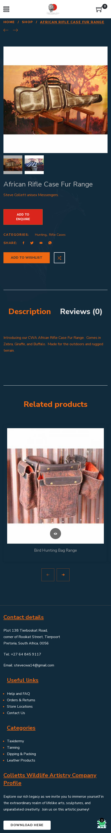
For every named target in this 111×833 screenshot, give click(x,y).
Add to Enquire (23, 196)
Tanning (13, 726)
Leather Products (21, 739)
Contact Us (16, 691)
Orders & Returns (21, 678)
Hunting (41, 213)
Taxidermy (15, 720)
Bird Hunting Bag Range (55, 529)
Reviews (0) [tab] (81, 290)
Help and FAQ (18, 672)
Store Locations (20, 685)
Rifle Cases (57, 213)
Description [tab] (30, 290)
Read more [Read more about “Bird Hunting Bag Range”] (55, 512)
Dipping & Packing (21, 732)
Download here (27, 804)
